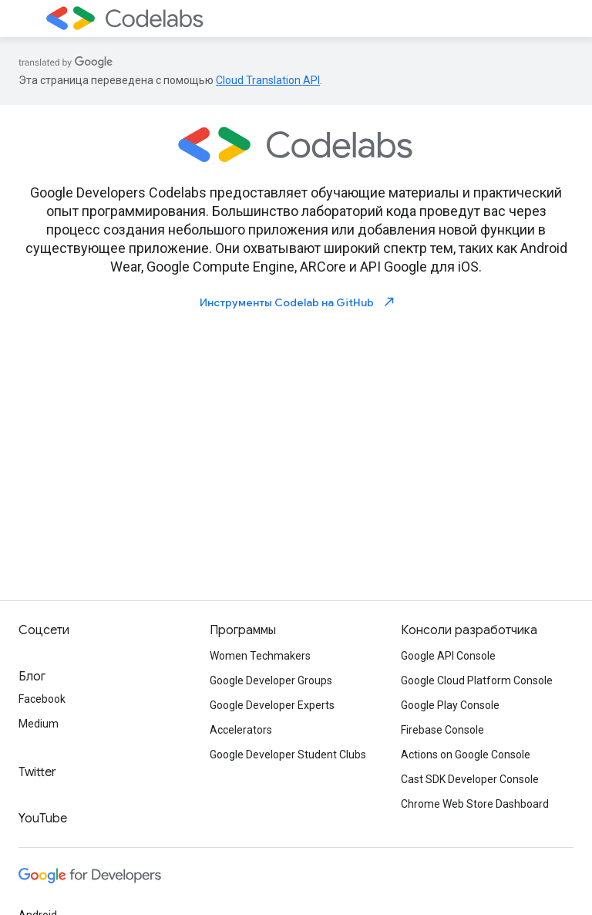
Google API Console (448, 656)
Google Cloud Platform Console (477, 680)
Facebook (42, 699)
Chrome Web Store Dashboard (475, 804)
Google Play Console (450, 705)
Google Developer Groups (271, 680)
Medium (38, 723)
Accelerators (241, 730)
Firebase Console (442, 730)
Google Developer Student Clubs (288, 754)
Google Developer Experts (272, 705)
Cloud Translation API (268, 80)
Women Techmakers (260, 656)
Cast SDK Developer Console (470, 779)
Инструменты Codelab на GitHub (298, 302)
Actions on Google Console (465, 754)
